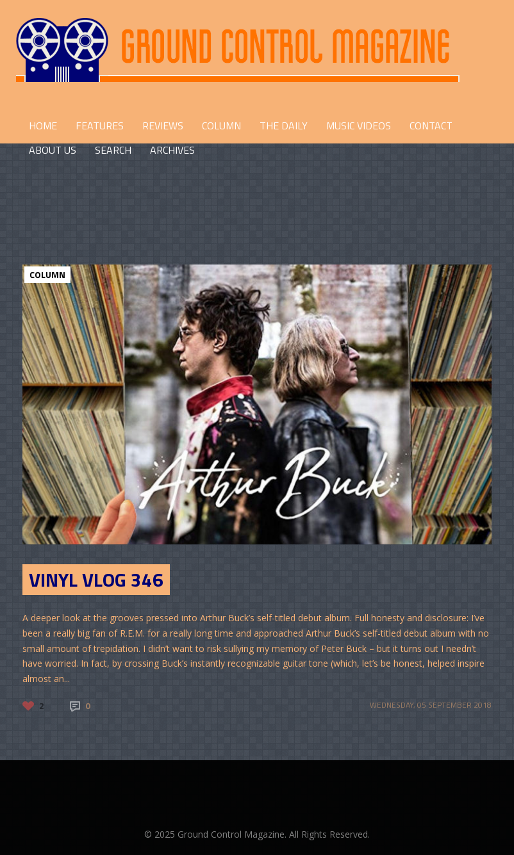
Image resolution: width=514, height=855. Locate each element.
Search (113, 150)
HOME (43, 125)
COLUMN (221, 125)
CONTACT (431, 125)
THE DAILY (284, 125)
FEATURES (100, 125)
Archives (172, 150)
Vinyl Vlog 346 (96, 579)
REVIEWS (162, 125)
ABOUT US (52, 150)
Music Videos (358, 125)
